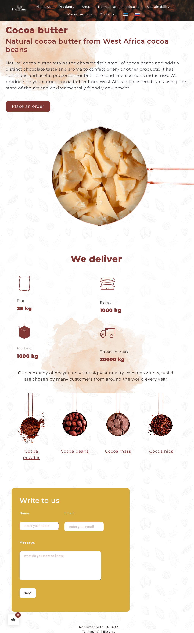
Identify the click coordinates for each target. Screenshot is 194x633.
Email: (69, 513)
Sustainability (158, 7)
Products (66, 7)
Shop (86, 7)
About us (43, 7)
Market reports (79, 14)
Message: (27, 542)
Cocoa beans (75, 451)
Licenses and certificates (118, 7)
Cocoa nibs (161, 451)
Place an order (28, 106)
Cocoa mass (118, 451)
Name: (25, 513)
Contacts (107, 14)
